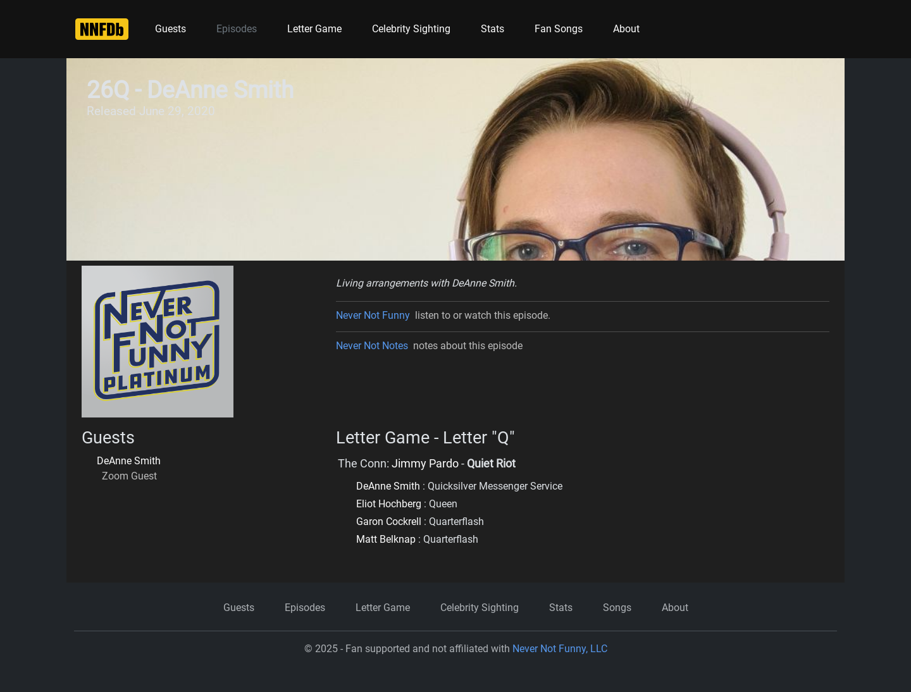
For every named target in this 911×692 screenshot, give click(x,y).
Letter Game (314, 29)
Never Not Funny (373, 315)
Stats (492, 29)
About (626, 29)
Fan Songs (559, 29)
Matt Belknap (386, 539)
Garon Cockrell (388, 522)
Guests (170, 29)
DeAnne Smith (129, 461)
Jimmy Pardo (425, 463)
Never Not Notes (372, 346)
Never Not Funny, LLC (559, 649)
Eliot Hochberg (388, 504)
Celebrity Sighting (411, 29)
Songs (617, 608)
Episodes (236, 29)
